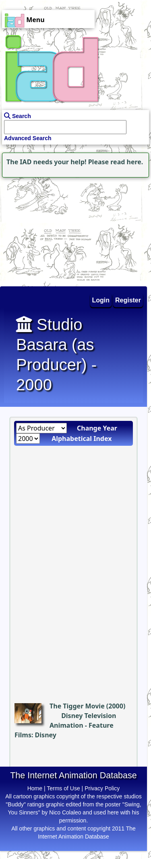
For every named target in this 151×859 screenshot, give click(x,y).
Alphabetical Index (82, 438)
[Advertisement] (50, 230)
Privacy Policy (102, 788)
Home (34, 788)
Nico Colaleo (65, 812)
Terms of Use (63, 788)
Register (128, 300)
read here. (126, 161)
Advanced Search (28, 138)
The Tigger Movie (77, 706)
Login (101, 300)
